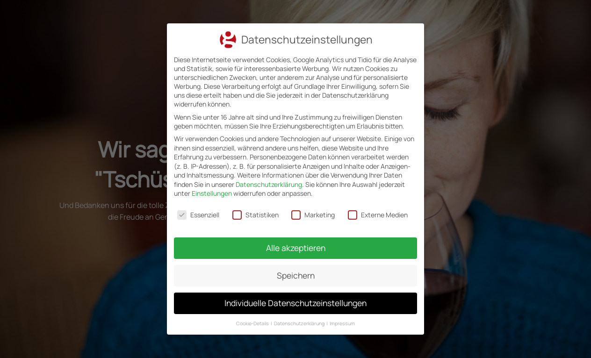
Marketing (312, 214)
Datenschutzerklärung (269, 184)
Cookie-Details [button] (255, 316)
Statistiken (256, 214)
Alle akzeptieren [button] (295, 245)
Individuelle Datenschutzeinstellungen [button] (295, 297)
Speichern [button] (295, 271)
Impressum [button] (340, 316)
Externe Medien (376, 214)
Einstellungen (212, 193)
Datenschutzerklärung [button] (299, 316)
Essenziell (199, 214)
